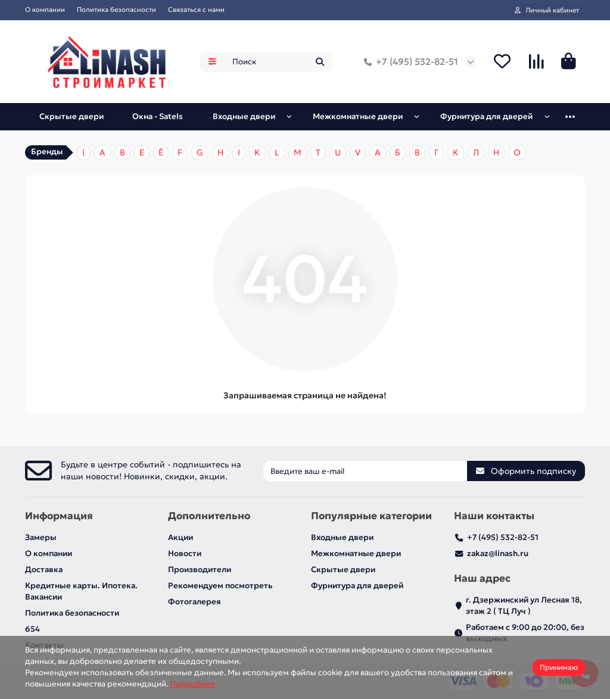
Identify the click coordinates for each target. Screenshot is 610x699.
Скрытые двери (71, 116)
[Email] (365, 471)
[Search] (278, 62)
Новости (184, 553)
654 (32, 629)
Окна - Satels (157, 116)
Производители (199, 569)
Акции (180, 537)
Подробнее (192, 684)
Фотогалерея (194, 602)
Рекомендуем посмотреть (220, 586)
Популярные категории (371, 516)
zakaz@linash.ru (497, 553)
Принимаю (559, 667)
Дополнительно (209, 516)
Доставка (44, 569)
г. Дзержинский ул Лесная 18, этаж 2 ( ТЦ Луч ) (524, 605)
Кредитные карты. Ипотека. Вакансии (81, 591)
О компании (45, 9)
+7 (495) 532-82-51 (408, 61)
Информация (59, 516)
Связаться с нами (196, 9)
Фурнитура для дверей (486, 116)
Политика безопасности (116, 9)
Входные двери (244, 116)
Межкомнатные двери (358, 116)
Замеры (41, 537)
